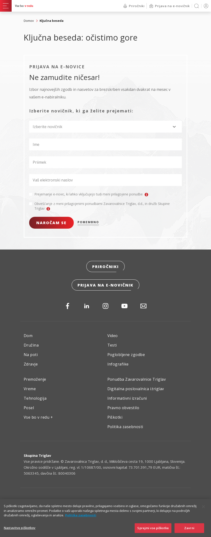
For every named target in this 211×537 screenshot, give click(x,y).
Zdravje (31, 364)
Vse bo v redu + (38, 417)
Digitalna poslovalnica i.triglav (135, 388)
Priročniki (105, 266)
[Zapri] (203, 510)
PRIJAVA (205, 6)
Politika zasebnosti (125, 426)
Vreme (30, 388)
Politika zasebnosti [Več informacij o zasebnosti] (80, 519)
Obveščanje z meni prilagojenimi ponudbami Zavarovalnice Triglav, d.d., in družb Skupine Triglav (102, 206)
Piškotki (115, 417)
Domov (29, 21)
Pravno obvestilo (123, 407)
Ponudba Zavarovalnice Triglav (136, 379)
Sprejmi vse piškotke (153, 531)
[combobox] (105, 127)
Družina (31, 345)
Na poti (31, 354)
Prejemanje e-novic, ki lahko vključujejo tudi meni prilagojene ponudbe (91, 194)
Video (112, 335)
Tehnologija (35, 398)
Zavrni (189, 531)
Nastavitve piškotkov (20, 531)
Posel (29, 407)
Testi (112, 345)
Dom (28, 335)
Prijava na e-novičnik (105, 285)
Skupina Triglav (37, 455)
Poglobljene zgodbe (126, 354)
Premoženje (35, 379)
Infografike (118, 364)
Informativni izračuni (127, 398)
